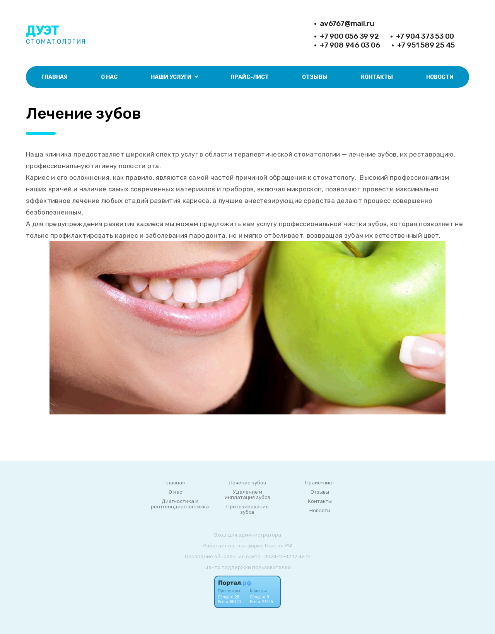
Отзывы (315, 77)
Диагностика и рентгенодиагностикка (180, 504)
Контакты (377, 77)
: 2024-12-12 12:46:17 (286, 556)
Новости (440, 77)
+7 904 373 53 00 (425, 36)
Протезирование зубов (247, 509)
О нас (109, 77)
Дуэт (42, 30)
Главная (54, 77)
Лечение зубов (247, 483)
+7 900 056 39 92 (349, 36)
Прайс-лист (249, 77)
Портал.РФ (278, 546)
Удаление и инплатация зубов (247, 494)
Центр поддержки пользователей (248, 567)
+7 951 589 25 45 (426, 45)
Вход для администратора (247, 535)
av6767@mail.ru (347, 23)
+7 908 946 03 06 (350, 45)
